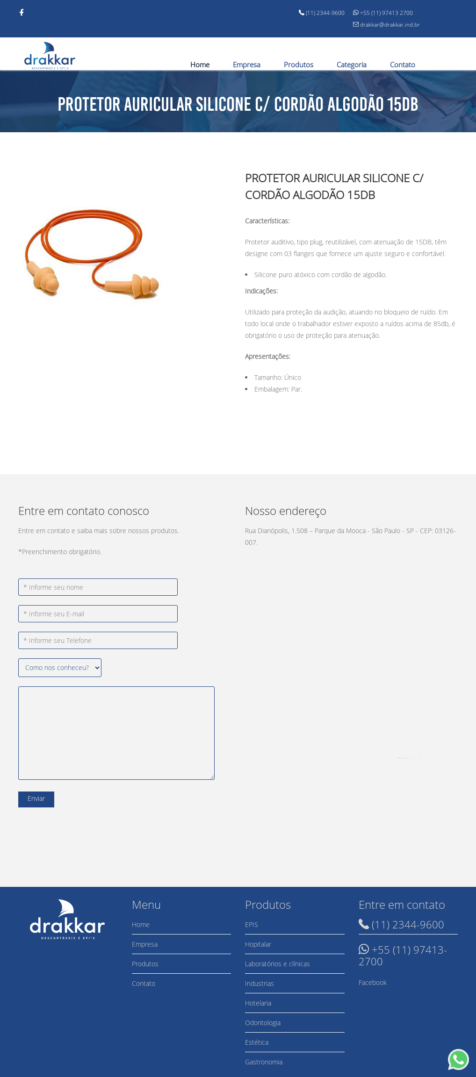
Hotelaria (258, 1003)
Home (199, 64)
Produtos (298, 64)
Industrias (259, 983)
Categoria (352, 64)
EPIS (251, 924)
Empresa (246, 64)
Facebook (373, 982)
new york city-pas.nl (416, 758)
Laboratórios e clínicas (277, 963)
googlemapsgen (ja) (407, 758)
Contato (402, 64)
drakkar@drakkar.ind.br (386, 25)
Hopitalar (258, 944)
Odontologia (263, 1022)
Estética (256, 1042)
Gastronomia (263, 1061)
